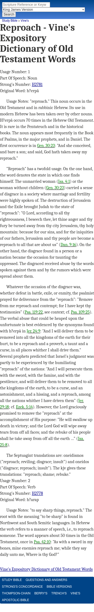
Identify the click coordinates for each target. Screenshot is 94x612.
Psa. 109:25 (80, 312)
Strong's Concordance (22, 586)
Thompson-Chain (16, 593)
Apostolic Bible (15, 600)
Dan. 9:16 (68, 244)
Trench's (59, 593)
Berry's (40, 593)
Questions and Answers (46, 580)
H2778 (37, 493)
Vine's (25, 20)
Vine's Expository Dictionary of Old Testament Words (46, 569)
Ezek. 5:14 (24, 406)
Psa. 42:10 (42, 541)
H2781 (37, 84)
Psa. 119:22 (34, 312)
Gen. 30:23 (46, 145)
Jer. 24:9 (33, 331)
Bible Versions (59, 586)
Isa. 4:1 (64, 181)
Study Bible (9, 20)
